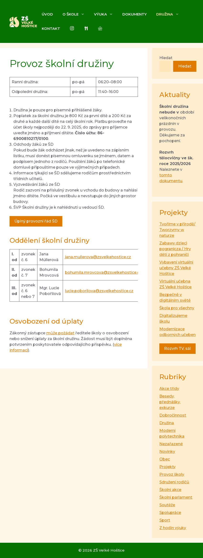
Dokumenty (134, 14)
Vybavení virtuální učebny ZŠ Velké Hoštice (176, 268)
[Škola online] (100, 28)
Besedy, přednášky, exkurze (169, 402)
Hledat (165, 58)
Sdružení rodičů (174, 482)
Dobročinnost (172, 415)
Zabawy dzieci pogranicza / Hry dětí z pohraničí (175, 249)
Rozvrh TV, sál (177, 348)
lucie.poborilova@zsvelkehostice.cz (99, 291)
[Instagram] (72, 28)
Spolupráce (170, 512)
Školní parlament (175, 497)
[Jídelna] (86, 28)
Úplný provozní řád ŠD (35, 221)
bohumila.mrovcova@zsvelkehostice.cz (103, 272)
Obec (164, 459)
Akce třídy (169, 388)
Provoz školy (171, 474)
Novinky (167, 451)
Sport (164, 520)
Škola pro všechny (176, 308)
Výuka (106, 14)
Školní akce (170, 489)
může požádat (60, 333)
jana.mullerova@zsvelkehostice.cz (98, 257)
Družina (170, 14)
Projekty (167, 467)
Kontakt (51, 28)
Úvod (47, 14)
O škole (75, 14)
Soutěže (167, 505)
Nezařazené (171, 444)
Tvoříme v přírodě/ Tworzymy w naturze (177, 230)
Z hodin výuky (172, 528)
